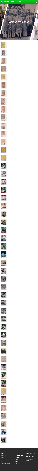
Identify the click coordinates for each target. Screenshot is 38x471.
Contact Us (3, 461)
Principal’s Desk (17, 463)
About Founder (17, 457)
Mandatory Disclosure (6, 463)
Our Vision (16, 459)
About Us (3, 453)
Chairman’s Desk (17, 461)
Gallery (2, 459)
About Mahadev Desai (18, 455)
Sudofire (35, 467)
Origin (15, 453)
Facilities (3, 457)
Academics (3, 455)
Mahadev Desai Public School (12, 1)
